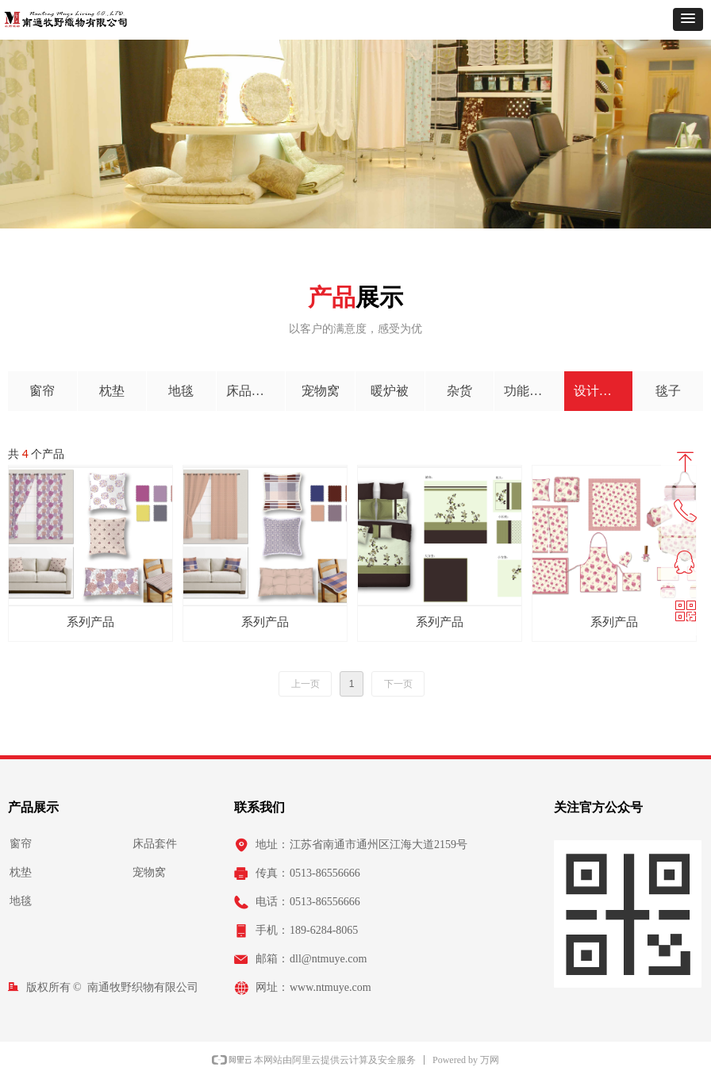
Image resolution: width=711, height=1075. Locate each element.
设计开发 (599, 390)
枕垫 (112, 390)
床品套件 (251, 390)
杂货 (459, 390)
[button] (688, 19)
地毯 (181, 390)
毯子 (668, 390)
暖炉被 (390, 390)
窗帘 (42, 390)
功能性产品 (533, 390)
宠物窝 (321, 390)
